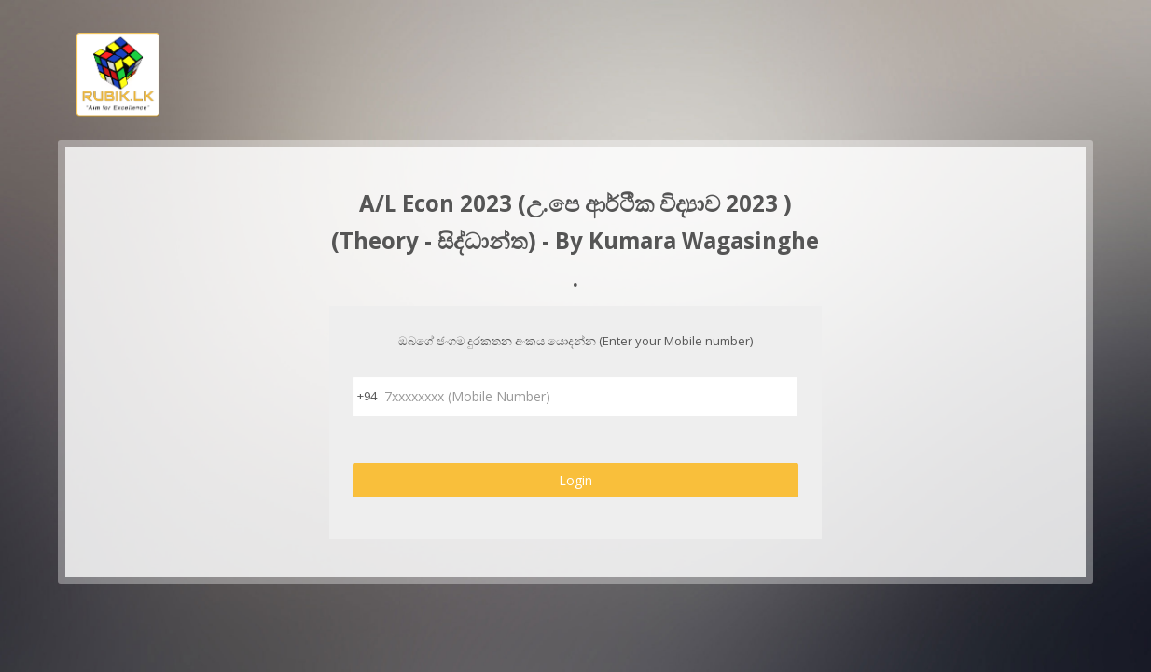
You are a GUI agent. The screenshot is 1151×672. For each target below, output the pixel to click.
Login (575, 480)
